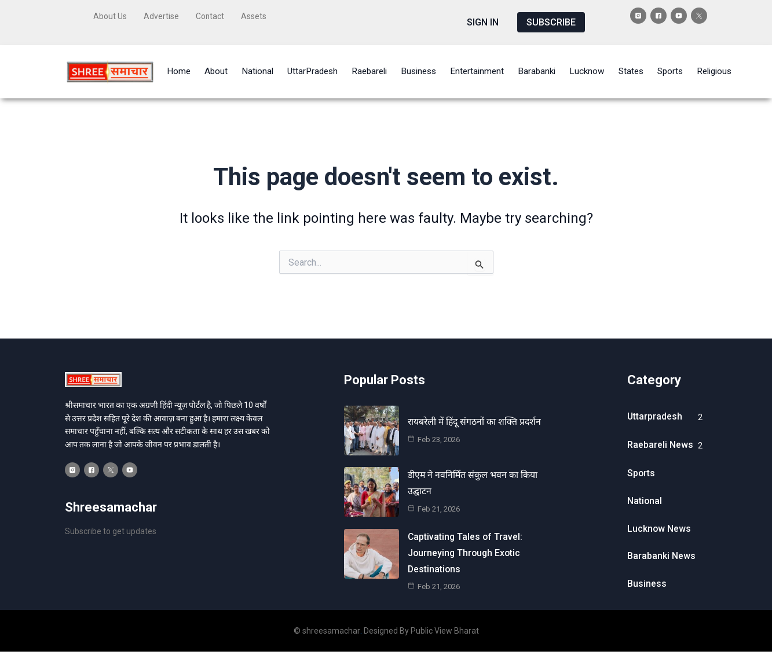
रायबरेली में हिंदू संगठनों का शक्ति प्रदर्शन (476, 417)
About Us (110, 15)
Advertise (161, 15)
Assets (254, 15)
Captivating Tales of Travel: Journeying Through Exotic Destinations (466, 548)
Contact (210, 15)
